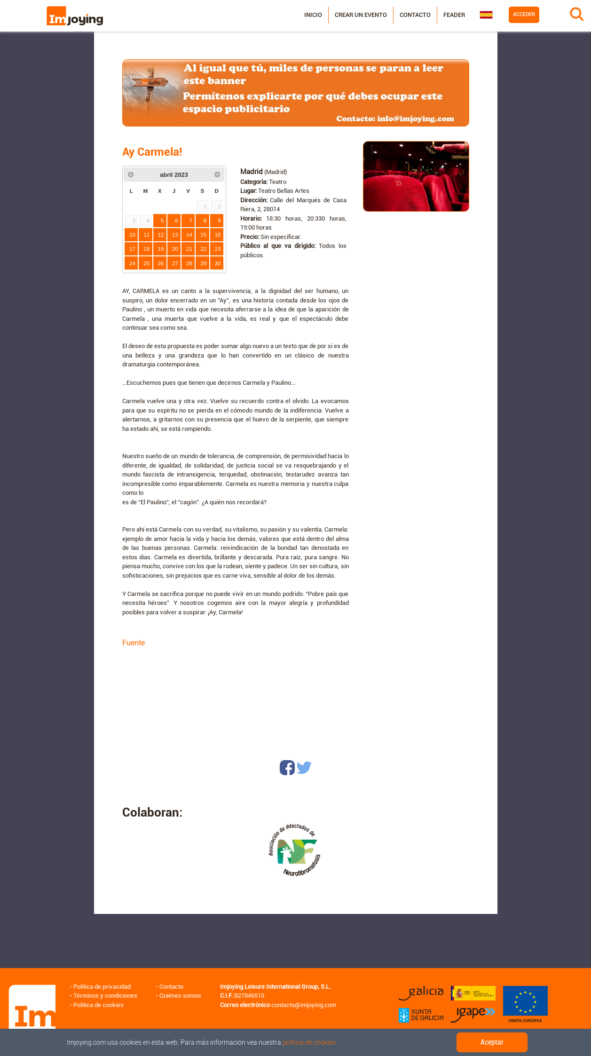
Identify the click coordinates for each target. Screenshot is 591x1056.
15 (203, 234)
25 (146, 263)
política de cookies (309, 1042)
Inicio (313, 14)
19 (161, 249)
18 (146, 249)
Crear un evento (361, 14)
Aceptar (492, 1042)
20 (175, 249)
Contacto (415, 14)
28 (189, 263)
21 (189, 249)
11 (146, 234)
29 (203, 263)
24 (132, 263)
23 (218, 249)
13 (175, 234)
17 (132, 249)
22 (203, 249)
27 (175, 263)
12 (161, 234)
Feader (454, 14)
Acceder (524, 14)
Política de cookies (98, 1004)
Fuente (133, 642)
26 (161, 263)
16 (218, 234)
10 (132, 234)
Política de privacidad (102, 986)
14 (189, 234)
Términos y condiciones (105, 995)
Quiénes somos (180, 995)
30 (218, 263)
